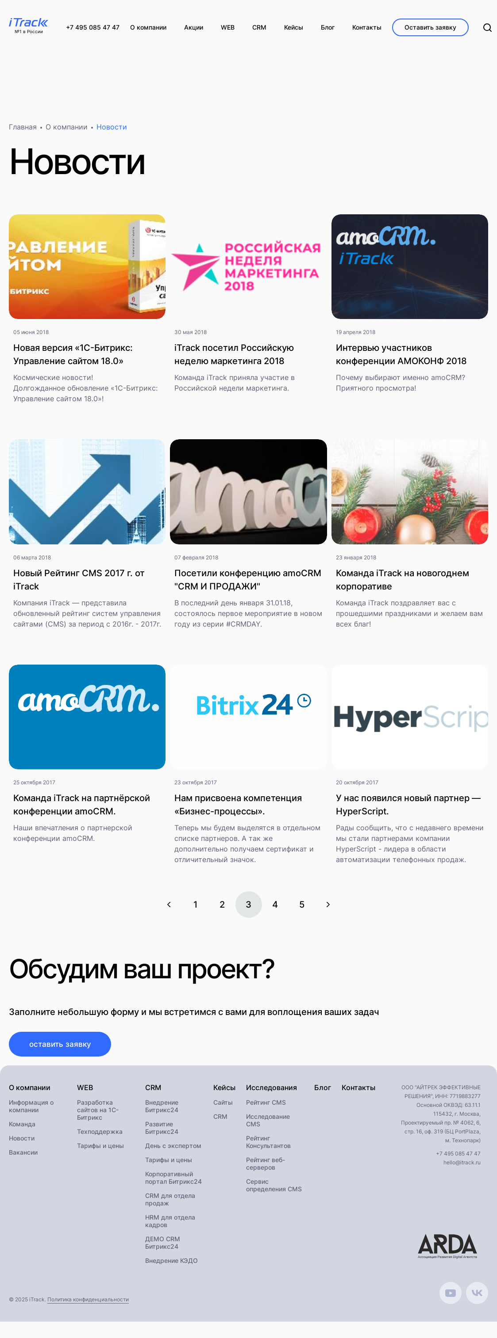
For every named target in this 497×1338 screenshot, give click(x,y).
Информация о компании (31, 1110)
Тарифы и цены (100, 1150)
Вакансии (23, 1157)
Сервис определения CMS (274, 1189)
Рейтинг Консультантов (268, 1146)
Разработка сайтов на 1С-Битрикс (98, 1114)
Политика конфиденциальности (88, 1304)
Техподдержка (100, 1136)
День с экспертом (173, 1150)
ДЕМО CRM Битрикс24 (162, 1247)
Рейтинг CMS (266, 1107)
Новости (22, 1143)
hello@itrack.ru (462, 1167)
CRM (220, 1121)
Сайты (223, 1107)
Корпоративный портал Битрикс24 (173, 1182)
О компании (67, 130)
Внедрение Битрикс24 (161, 1110)
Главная (23, 130)
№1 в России (29, 31)
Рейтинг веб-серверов (265, 1168)
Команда (22, 1129)
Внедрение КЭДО (171, 1265)
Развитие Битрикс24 (161, 1132)
